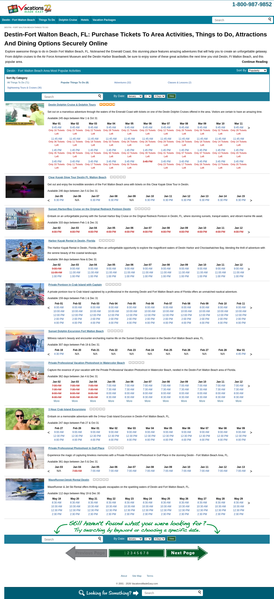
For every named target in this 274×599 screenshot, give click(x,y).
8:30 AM (56, 397)
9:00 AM (56, 268)
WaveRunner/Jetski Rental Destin (68, 479)
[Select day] (148, 96)
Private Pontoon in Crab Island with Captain (75, 284)
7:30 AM (56, 389)
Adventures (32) (122, 82)
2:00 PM (59, 318)
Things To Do (47, 19)
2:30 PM (56, 514)
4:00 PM (56, 231)
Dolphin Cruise (68, 19)
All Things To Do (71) (18, 82)
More (57, 401)
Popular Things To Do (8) (75, 82)
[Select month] (135, 96)
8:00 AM (59, 307)
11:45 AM (56, 138)
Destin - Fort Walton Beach (18, 19)
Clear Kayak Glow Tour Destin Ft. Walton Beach (77, 177)
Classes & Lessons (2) (179, 82)
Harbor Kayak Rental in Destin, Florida (71, 240)
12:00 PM (58, 315)
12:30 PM (58, 435)
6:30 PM (59, 200)
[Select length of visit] (159, 96)
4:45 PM (241, 353)
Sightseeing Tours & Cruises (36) (24, 87)
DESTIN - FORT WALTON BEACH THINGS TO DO (26, 27)
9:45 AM (56, 127)
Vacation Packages (104, 19)
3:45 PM (56, 161)
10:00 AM (59, 311)
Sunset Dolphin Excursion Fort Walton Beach (76, 331)
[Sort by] (257, 70)
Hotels (85, 19)
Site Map (136, 576)
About (124, 576)
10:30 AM (56, 506)
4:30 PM (59, 353)
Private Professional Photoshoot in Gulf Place (76, 448)
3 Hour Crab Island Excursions (67, 409)
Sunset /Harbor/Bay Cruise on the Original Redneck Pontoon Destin (89, 209)
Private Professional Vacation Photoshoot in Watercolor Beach (86, 362)
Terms (150, 576)
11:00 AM (56, 272)
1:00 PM (56, 276)
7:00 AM (56, 385)
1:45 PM (56, 150)
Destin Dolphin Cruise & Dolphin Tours (72, 104)
